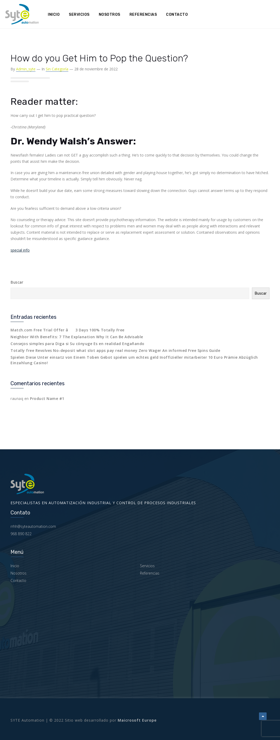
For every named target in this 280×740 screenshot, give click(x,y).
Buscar (17, 282)
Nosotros (109, 14)
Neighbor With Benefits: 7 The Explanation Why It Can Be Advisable (77, 336)
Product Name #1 (47, 398)
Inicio (54, 14)
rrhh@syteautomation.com (33, 526)
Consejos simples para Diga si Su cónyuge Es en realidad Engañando (77, 343)
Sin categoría (57, 68)
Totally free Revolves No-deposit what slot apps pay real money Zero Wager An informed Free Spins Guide (115, 350)
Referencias (143, 14)
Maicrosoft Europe (137, 720)
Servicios (79, 14)
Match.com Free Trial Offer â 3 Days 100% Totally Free (68, 329)
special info (20, 250)
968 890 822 (21, 533)
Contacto (177, 14)
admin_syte (25, 68)
